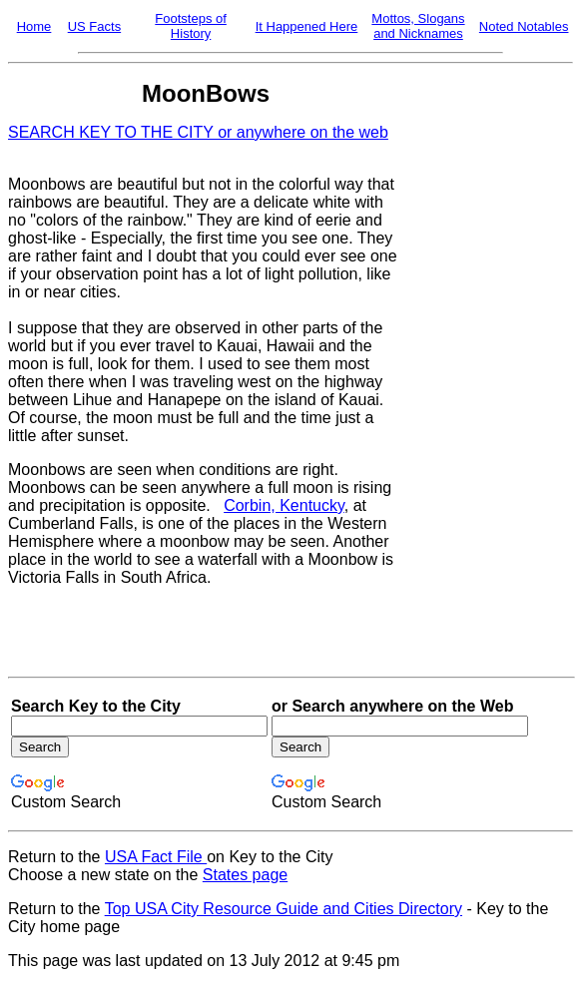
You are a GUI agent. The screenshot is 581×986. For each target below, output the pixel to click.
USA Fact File (156, 856)
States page (245, 874)
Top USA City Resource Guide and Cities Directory (283, 908)
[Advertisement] (486, 374)
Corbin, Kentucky (284, 505)
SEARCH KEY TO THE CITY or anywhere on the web (198, 132)
